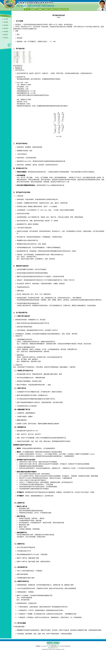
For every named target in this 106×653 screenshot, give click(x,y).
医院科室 (6, 28)
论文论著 (6, 19)
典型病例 (6, 25)
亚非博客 (6, 22)
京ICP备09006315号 (53, 647)
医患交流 (6, 37)
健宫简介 (6, 34)
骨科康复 (6, 31)
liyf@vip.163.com (54, 644)
